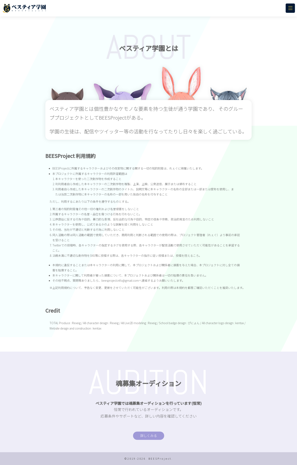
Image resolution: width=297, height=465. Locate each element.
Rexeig (76, 323)
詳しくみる (148, 435)
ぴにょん (193, 323)
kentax (239, 323)
